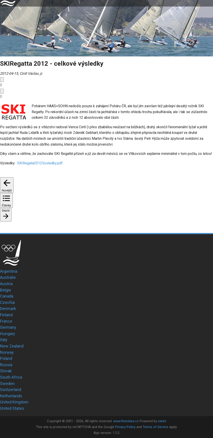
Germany (8, 327)
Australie (8, 277)
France (6, 321)
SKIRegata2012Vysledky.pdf (39, 163)
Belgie (5, 290)
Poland (6, 358)
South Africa (11, 377)
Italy (3, 339)
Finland (6, 314)
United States (12, 408)
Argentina (8, 271)
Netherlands (11, 396)
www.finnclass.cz (126, 421)
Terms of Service (155, 427)
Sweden (7, 383)
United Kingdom (14, 402)
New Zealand (11, 346)
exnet (162, 421)
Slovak (6, 370)
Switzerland (10, 389)
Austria (6, 283)
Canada (6, 296)
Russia (6, 364)
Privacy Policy (125, 427)
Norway (7, 352)
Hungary (7, 333)
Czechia (7, 302)
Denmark (8, 308)
